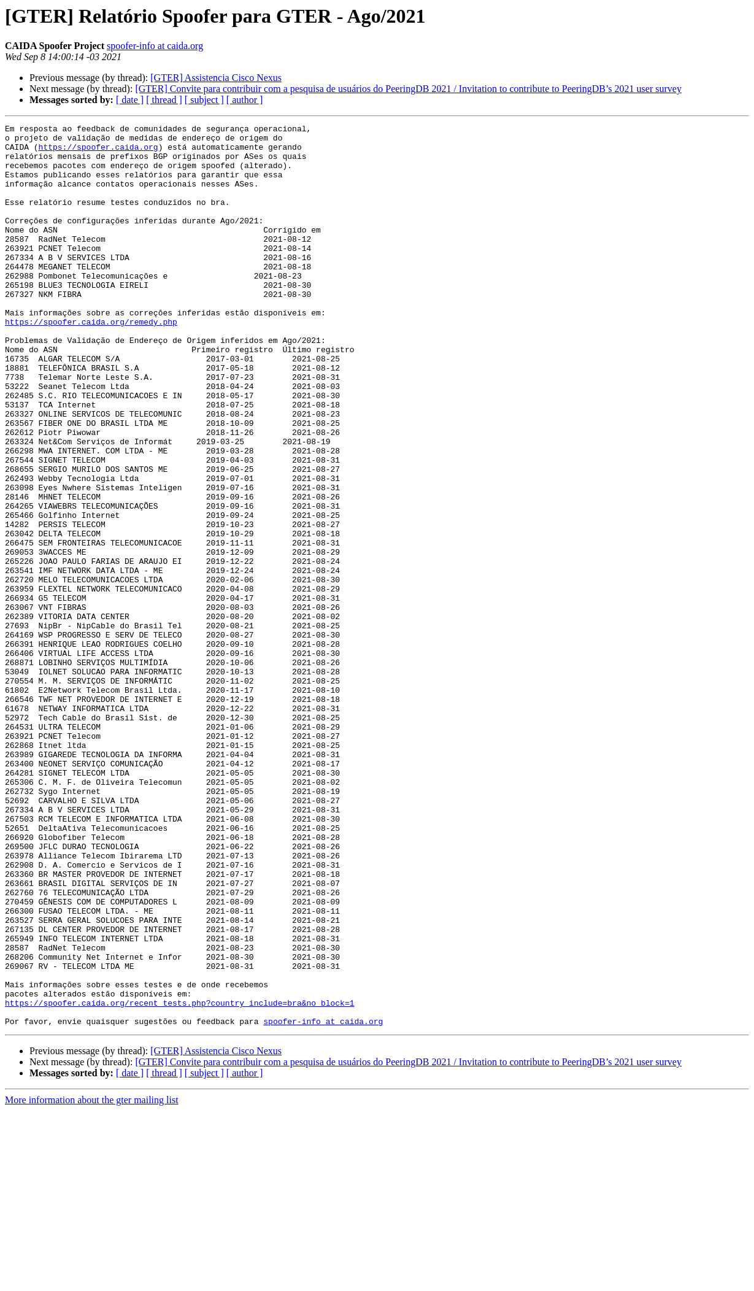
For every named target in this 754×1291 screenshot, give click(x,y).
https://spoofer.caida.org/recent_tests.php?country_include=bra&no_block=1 (179, 1179)
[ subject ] (204, 99)
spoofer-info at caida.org (155, 45)
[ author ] (244, 99)
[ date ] (130, 99)
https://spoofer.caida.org (98, 152)
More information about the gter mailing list (92, 1280)
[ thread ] (164, 99)
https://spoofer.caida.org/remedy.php (91, 362)
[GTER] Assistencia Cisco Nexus (216, 77)
